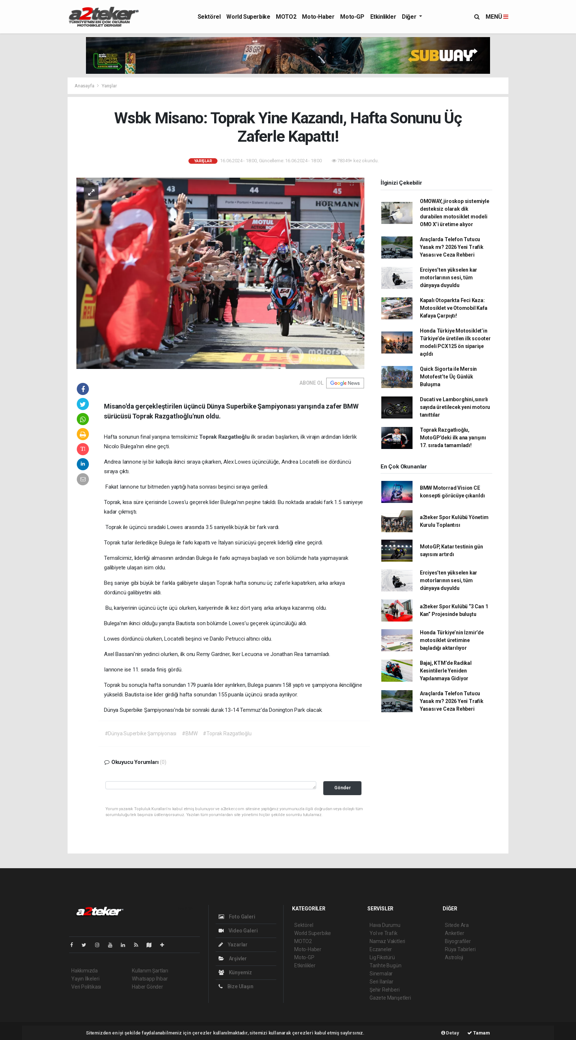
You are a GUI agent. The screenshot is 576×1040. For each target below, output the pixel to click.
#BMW (189, 733)
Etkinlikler (383, 16)
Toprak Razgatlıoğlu (225, 437)
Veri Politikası (86, 987)
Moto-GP (352, 16)
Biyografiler (458, 941)
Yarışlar (109, 85)
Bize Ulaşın (236, 986)
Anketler (454, 933)
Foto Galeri (237, 917)
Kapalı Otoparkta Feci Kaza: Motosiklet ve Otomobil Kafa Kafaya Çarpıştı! (453, 308)
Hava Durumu (385, 925)
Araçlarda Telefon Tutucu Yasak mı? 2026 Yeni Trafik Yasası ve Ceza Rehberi (451, 247)
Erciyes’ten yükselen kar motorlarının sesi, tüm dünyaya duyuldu (448, 277)
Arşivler (233, 958)
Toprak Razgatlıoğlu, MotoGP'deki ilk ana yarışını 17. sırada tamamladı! (453, 437)
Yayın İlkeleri (85, 979)
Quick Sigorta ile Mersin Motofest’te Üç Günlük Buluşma (448, 376)
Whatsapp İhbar (150, 979)
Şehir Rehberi (385, 990)
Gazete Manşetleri (390, 998)
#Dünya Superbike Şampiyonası (141, 733)
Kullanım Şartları (150, 971)
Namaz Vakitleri (387, 941)
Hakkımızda (84, 971)
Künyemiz (235, 972)
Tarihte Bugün (386, 965)
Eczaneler (381, 949)
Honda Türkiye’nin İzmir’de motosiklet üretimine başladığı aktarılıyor (452, 640)
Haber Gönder (147, 987)
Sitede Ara (457, 925)
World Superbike (248, 16)
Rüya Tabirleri (460, 949)
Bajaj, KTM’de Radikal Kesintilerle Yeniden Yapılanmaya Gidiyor (446, 670)
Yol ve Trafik (383, 933)
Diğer (410, 16)
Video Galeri (238, 931)
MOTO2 (286, 16)
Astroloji (454, 957)
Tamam (478, 1033)
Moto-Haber (318, 16)
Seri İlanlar (381, 982)
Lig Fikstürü (382, 957)
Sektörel (209, 16)
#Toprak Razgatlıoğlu (227, 733)
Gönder (342, 787)
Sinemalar (381, 973)
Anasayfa (85, 85)
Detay (450, 1033)
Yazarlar (233, 944)
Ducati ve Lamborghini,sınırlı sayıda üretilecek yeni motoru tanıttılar (455, 407)
